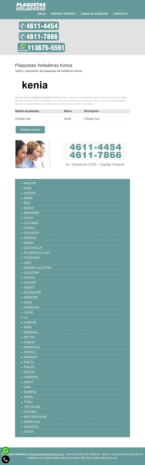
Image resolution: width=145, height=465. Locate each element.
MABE (28, 327)
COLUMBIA (31, 223)
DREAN (29, 242)
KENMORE (31, 297)
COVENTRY (31, 232)
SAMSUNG (31, 377)
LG (25, 317)
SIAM (27, 387)
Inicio (42, 13)
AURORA (30, 193)
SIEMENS (30, 392)
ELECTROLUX (33, 247)
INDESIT (29, 287)
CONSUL (29, 228)
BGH (27, 203)
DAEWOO (30, 237)
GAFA (27, 262)
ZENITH (29, 431)
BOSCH (29, 208)
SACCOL (29, 372)
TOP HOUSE (32, 406)
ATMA (27, 188)
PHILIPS (29, 367)
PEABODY (30, 357)
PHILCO (29, 362)
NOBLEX (29, 342)
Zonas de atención (94, 13)
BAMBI (28, 198)
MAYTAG (29, 337)
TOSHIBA (30, 411)
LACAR (28, 312)
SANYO (29, 382)
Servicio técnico (63, 13)
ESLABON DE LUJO (37, 252)
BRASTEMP (31, 213)
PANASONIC (32, 347)
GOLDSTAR (31, 272)
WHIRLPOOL (32, 421)
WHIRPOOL (31, 426)
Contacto (120, 13)
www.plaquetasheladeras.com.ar (45, 454)
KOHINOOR (31, 307)
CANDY (29, 217)
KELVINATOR (32, 292)
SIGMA (28, 397)
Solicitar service (30, 129)
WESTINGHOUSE (35, 416)
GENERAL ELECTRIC (38, 267)
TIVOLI (28, 402)
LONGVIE (30, 322)
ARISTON (30, 183)
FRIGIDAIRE (32, 257)
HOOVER (30, 282)
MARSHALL (31, 332)
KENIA (28, 302)
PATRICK (30, 352)
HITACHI (29, 277)
